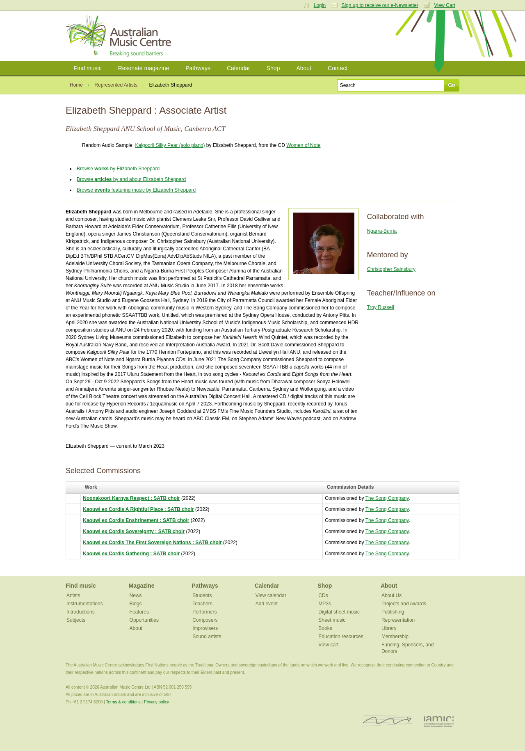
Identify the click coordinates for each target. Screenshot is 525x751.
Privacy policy (156, 702)
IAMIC (438, 721)
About (303, 68)
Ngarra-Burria (382, 231)
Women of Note (303, 145)
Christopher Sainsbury (391, 269)
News (136, 595)
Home (76, 85)
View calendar (271, 595)
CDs (323, 595)
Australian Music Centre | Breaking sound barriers (120, 36)
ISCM (387, 721)
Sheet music (331, 620)
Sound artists (206, 636)
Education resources (340, 636)
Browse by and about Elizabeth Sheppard (131, 179)
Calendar (238, 68)
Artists (73, 595)
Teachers (202, 604)
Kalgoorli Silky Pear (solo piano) (170, 145)
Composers (204, 620)
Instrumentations (84, 604)
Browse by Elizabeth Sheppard (118, 169)
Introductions (80, 612)
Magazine (142, 585)
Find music (88, 68)
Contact (337, 68)
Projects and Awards (403, 604)
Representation (398, 620)
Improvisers (205, 628)
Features (139, 612)
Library (389, 628)
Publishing (392, 612)
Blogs (136, 604)
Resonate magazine (143, 68)
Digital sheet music (339, 612)
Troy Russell (380, 307)
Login (320, 5)
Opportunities (144, 620)
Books (325, 628)
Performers (204, 612)
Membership (395, 636)
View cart (328, 645)
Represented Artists (115, 85)
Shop (273, 68)
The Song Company (387, 498)
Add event (267, 604)
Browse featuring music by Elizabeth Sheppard (136, 190)
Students (202, 595)
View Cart (444, 5)
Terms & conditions (123, 702)
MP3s (324, 604)
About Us (391, 595)
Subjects (75, 620)
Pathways (197, 68)
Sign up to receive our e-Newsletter (379, 5)
